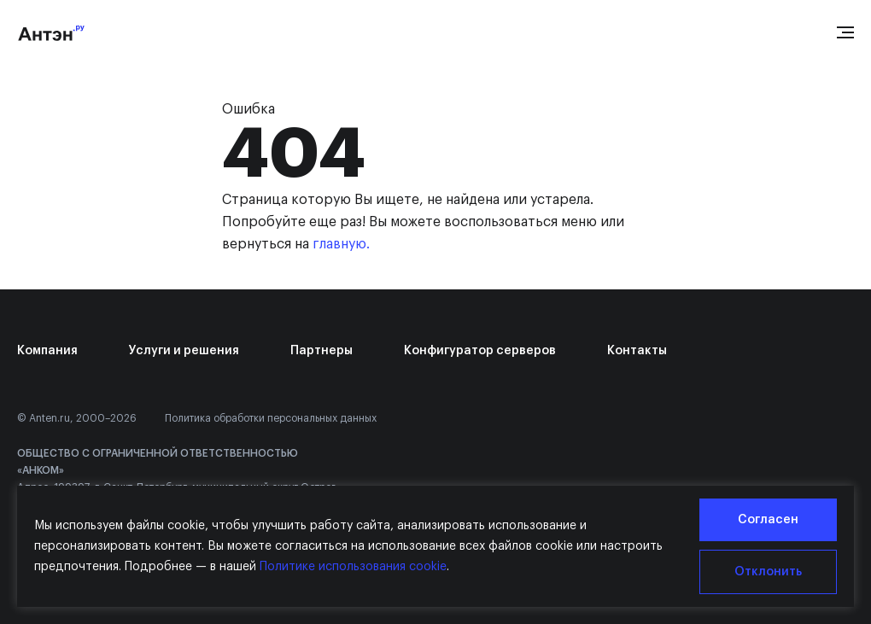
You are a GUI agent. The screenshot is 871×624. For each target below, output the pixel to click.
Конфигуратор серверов (480, 351)
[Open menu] (845, 32)
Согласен (768, 520)
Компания (47, 351)
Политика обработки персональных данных (271, 418)
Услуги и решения (184, 351)
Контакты (637, 351)
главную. (341, 244)
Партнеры (321, 351)
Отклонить (768, 572)
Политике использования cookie (353, 567)
